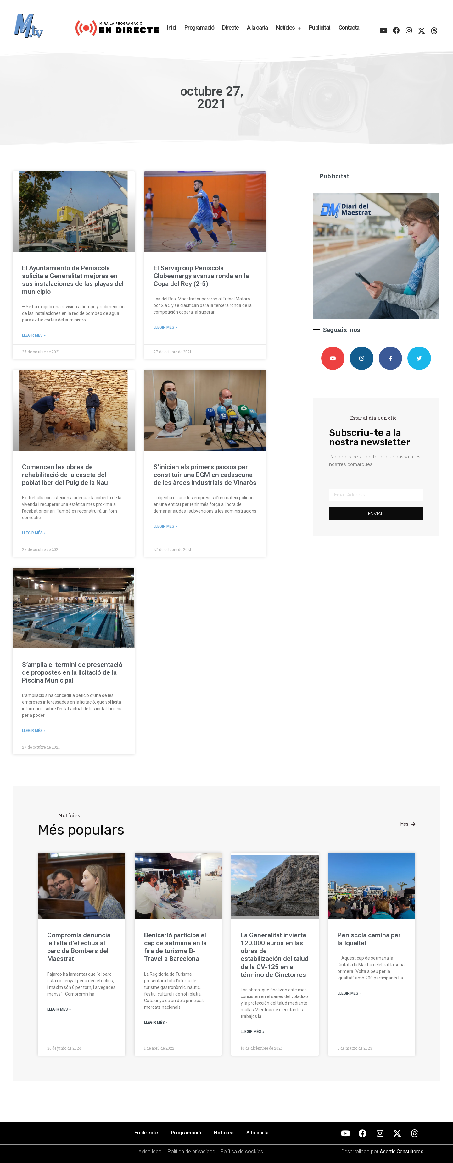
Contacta (348, 27)
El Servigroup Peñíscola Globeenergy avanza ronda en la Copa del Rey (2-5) (201, 276)
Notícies (288, 28)
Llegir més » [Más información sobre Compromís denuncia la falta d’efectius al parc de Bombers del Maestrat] (59, 1009)
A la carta (257, 27)
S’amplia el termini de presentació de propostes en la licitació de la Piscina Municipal (72, 672)
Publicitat (319, 27)
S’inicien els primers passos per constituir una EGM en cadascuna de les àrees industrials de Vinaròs (205, 474)
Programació (199, 27)
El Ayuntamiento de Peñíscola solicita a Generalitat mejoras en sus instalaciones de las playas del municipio (73, 280)
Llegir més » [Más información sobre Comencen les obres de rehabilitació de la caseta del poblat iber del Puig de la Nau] (34, 533)
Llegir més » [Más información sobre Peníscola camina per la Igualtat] (349, 993)
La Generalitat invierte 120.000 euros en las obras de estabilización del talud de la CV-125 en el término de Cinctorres (275, 955)
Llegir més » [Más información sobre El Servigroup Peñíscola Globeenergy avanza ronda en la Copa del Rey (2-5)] (165, 327)
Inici (171, 27)
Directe (230, 27)
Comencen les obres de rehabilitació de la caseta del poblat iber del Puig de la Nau (65, 474)
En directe (146, 1133)
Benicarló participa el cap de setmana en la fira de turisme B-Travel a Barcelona (175, 947)
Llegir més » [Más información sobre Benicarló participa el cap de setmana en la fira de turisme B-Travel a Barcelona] (156, 1022)
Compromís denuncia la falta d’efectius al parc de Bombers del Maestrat (78, 947)
